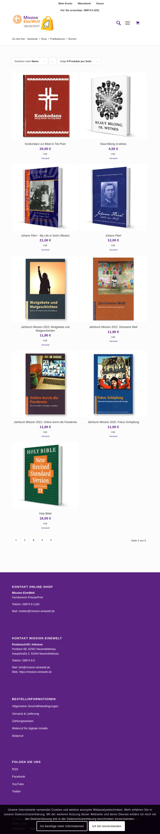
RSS (15, 769)
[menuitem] (65, 3)
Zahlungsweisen (23, 721)
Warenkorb (84, 3)
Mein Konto (65, 3)
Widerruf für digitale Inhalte (30, 728)
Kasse (100, 3)
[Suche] (116, 23)
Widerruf (17, 736)
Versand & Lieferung (25, 713)
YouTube (18, 784)
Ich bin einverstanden (106, 826)
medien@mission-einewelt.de (37, 611)
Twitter (16, 791)
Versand (45, 158)
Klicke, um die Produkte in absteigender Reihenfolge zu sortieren (52, 62)
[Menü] (127, 23)
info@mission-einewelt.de (34, 667)
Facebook (18, 776)
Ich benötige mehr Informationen (62, 826)
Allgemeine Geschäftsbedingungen (35, 706)
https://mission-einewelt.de (35, 672)
